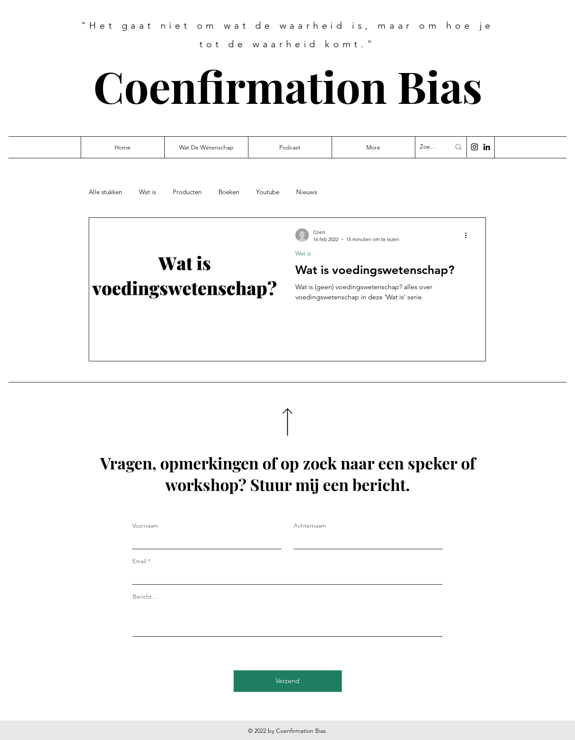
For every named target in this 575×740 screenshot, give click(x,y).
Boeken (228, 192)
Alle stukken (105, 192)
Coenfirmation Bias (287, 86)
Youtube (267, 192)
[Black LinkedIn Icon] (486, 147)
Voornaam (145, 526)
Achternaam (310, 526)
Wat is (147, 192)
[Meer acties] (469, 235)
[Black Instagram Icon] (474, 147)
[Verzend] (288, 681)
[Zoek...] (429, 147)
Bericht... (145, 596)
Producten (187, 192)
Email (139, 561)
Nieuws (306, 192)
